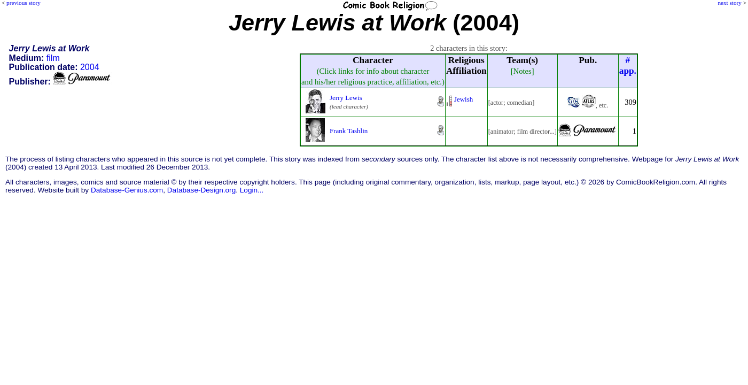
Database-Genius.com (127, 190)
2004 (89, 67)
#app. (627, 65)
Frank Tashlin (349, 131)
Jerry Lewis (346, 98)
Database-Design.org (201, 190)
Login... (252, 190)
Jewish (463, 99)
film (53, 58)
